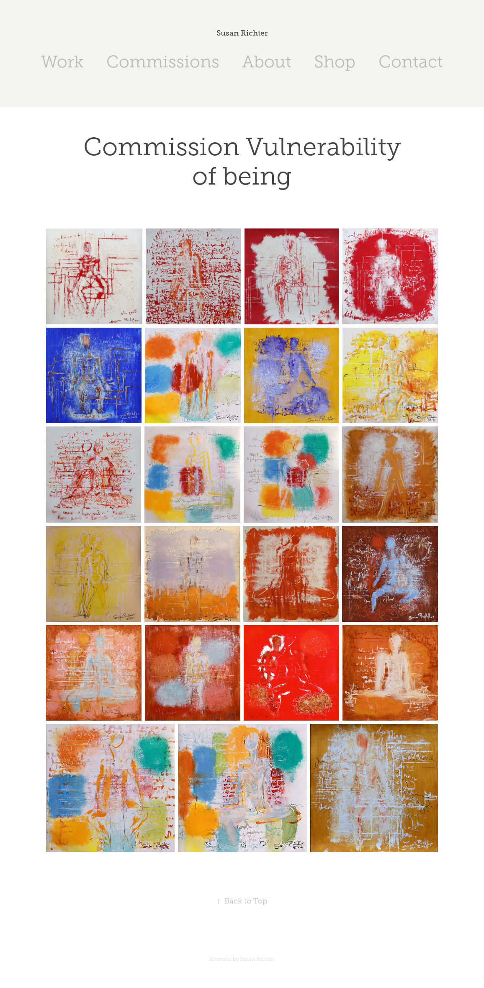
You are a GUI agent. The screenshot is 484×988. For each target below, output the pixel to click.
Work (62, 61)
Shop (334, 61)
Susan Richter (242, 33)
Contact (410, 61)
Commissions (162, 61)
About (266, 61)
